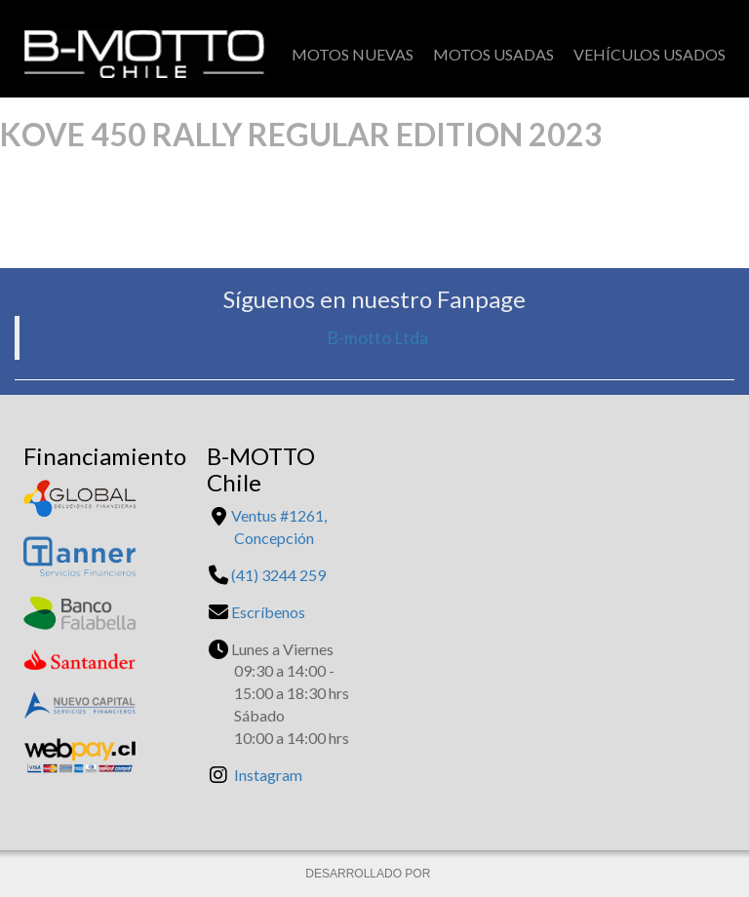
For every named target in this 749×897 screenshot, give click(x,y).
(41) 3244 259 (278, 575)
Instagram (268, 774)
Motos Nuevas (353, 54)
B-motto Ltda (377, 338)
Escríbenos (268, 612)
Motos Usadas (493, 54)
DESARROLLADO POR (369, 873)
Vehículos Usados (649, 54)
